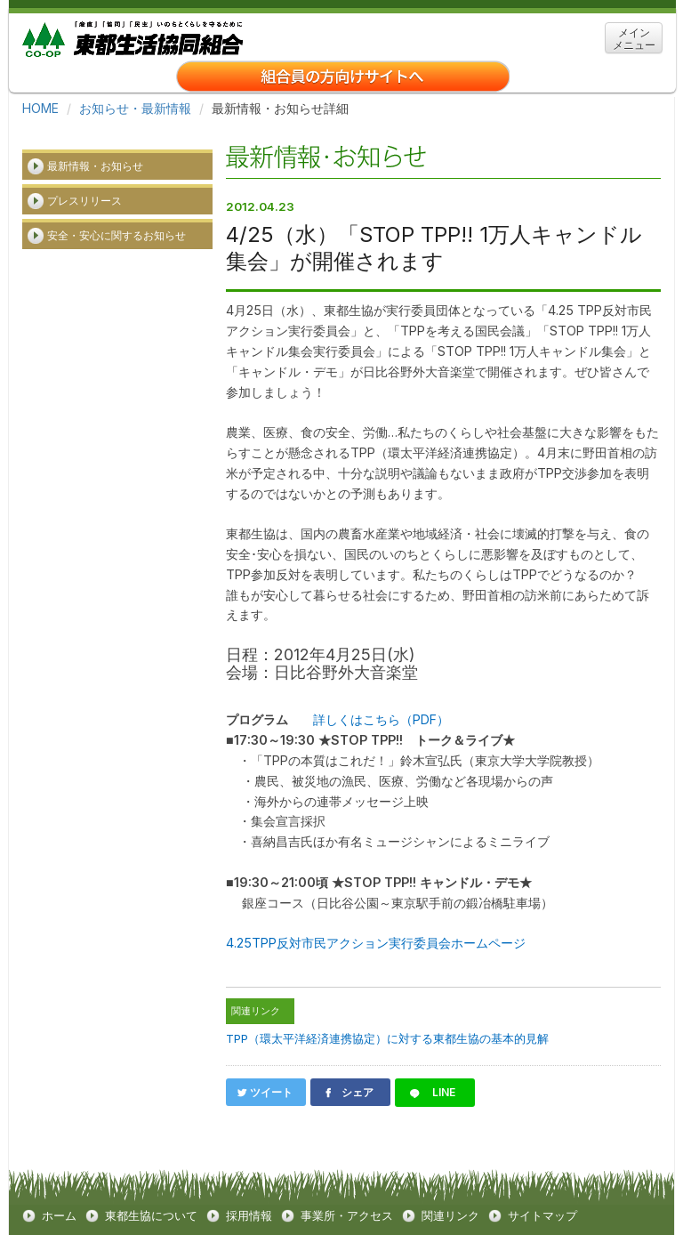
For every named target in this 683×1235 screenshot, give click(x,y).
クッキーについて (88, 1207)
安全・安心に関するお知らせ (116, 215)
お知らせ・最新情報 (135, 108)
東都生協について (151, 1181)
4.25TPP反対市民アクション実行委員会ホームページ (375, 910)
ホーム (59, 1181)
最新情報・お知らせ (95, 145)
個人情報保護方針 (209, 1207)
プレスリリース (84, 180)
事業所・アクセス (347, 1181)
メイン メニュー (634, 39)
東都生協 (132, 37)
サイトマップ (542, 1181)
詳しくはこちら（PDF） (381, 691)
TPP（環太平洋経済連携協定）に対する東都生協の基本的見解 (387, 1005)
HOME (40, 108)
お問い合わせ (318, 1207)
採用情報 (249, 1181)
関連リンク (450, 1181)
